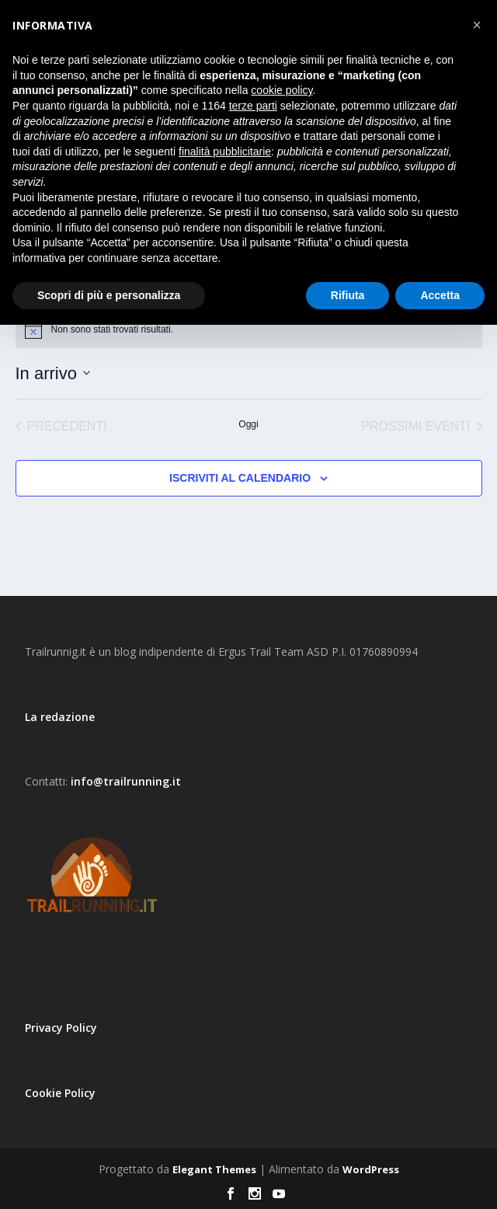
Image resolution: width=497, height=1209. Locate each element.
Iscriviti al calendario (240, 478)
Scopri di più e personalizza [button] (108, 295)
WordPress (370, 1169)
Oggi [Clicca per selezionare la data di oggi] (248, 424)
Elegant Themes (214, 1169)
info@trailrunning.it (126, 781)
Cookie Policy (60, 1092)
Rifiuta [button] (348, 295)
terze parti (253, 105)
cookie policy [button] (281, 90)
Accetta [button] (440, 295)
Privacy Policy (61, 1027)
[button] (476, 24)
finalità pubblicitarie (225, 151)
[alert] (249, 329)
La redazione (60, 716)
